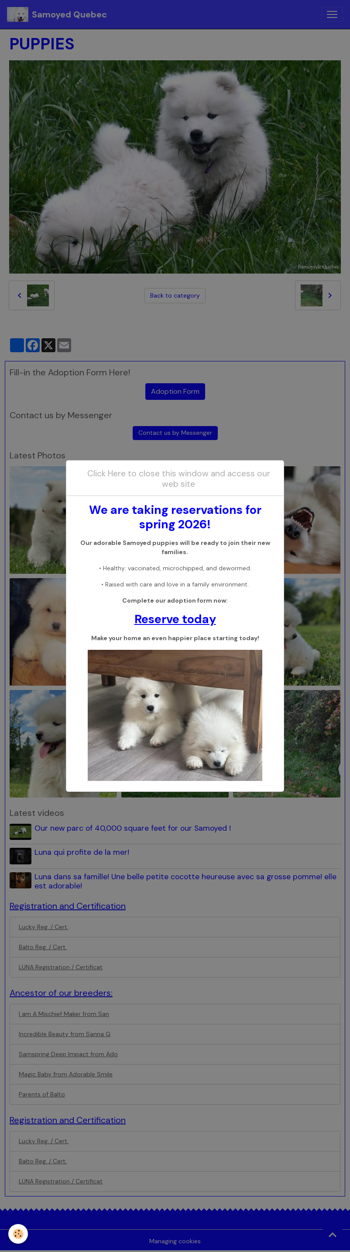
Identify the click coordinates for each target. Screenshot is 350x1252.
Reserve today (175, 619)
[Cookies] (18, 1234)
